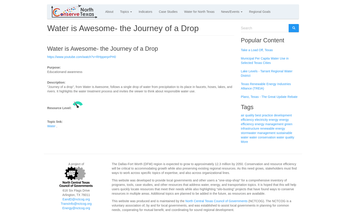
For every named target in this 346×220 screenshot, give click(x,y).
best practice (264, 115)
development (283, 115)
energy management (269, 124)
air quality (247, 115)
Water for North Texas (199, 11)
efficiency (247, 119)
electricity (261, 119)
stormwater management (258, 133)
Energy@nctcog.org (76, 208)
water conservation (262, 137)
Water (51, 126)
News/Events (232, 11)
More (244, 142)
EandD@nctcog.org (76, 199)
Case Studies (168, 11)
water (245, 137)
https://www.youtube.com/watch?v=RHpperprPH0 (81, 57)
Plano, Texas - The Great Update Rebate (269, 97)
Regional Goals (260, 11)
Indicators (145, 11)
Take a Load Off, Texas (257, 50)
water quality (285, 137)
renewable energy (272, 128)
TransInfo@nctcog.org (76, 203)
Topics (126, 11)
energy (273, 119)
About (109, 11)
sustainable (284, 133)
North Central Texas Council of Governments (216, 201)
